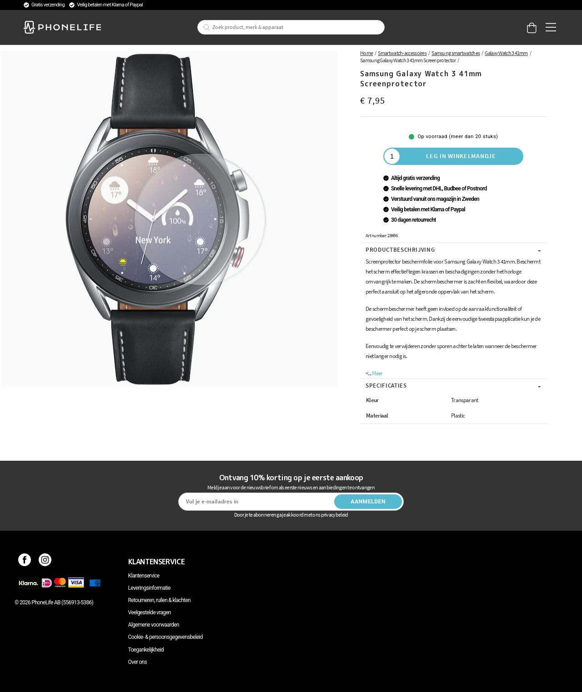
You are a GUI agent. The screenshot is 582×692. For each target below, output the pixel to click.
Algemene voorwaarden (153, 625)
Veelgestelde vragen (149, 612)
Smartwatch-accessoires (402, 53)
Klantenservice (144, 576)
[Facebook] (24, 561)
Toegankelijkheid (146, 650)
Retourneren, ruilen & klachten (159, 600)
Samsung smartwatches (455, 53)
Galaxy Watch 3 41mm (506, 53)
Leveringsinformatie (149, 588)
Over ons (137, 662)
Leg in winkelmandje (461, 156)
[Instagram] (45, 561)
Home (366, 53)
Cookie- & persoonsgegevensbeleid (165, 637)
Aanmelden (368, 501)
